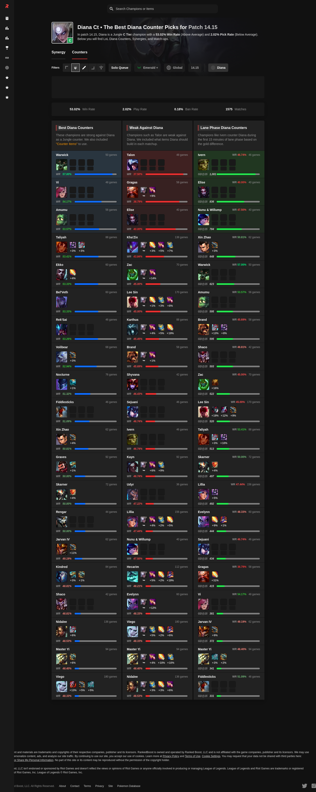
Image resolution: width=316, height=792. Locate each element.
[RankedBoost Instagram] (314, 785)
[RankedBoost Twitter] (304, 785)
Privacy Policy (171, 756)
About (62, 786)
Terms (87, 786)
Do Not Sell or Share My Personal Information (26, 760)
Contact (74, 786)
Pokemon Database (128, 786)
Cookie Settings (211, 756)
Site (110, 786)
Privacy (99, 786)
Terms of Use (193, 756)
